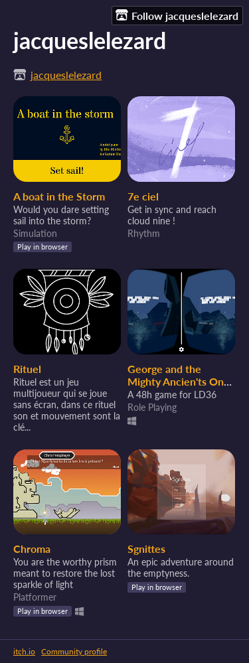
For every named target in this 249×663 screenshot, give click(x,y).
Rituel (27, 368)
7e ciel (143, 196)
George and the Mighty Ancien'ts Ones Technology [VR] (180, 381)
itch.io (24, 651)
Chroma (31, 548)
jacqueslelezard (66, 74)
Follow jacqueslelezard (177, 15)
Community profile (74, 651)
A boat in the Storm (59, 196)
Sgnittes (146, 548)
